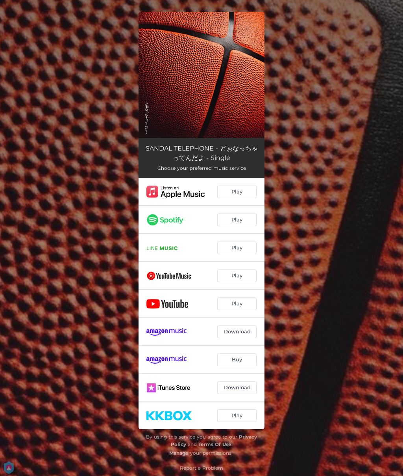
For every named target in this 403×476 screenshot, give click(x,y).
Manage (179, 453)
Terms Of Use (214, 444)
